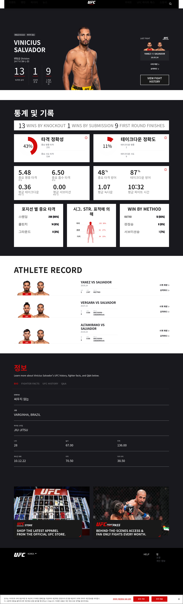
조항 (158, 557)
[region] (91, 599)
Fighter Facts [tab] (30, 383)
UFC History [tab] (50, 383)
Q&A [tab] (63, 383)
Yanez (85, 282)
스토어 (164, 9)
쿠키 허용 (159, 599)
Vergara (88, 303)
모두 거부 (141, 599)
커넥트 (134, 9)
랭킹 (21, 9)
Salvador (104, 282)
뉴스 (42, 9)
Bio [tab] (16, 383)
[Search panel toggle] (170, 10)
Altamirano (90, 325)
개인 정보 (160, 560)
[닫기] (179, 599)
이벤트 (11, 9)
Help (146, 554)
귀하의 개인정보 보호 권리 (122, 599)
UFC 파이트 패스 (149, 9)
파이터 (32, 9)
